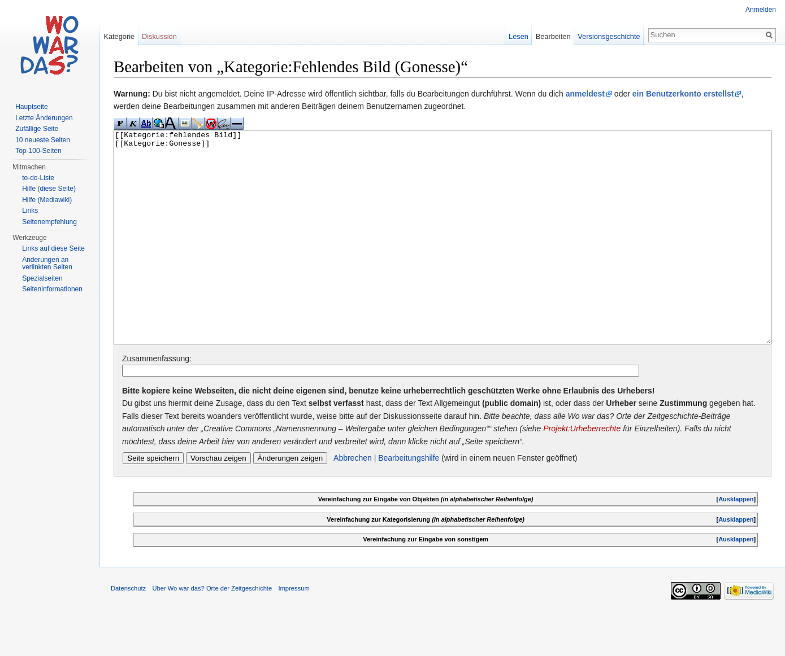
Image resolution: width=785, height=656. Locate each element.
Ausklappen (735, 541)
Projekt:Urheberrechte (582, 470)
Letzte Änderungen (43, 118)
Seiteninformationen (52, 289)
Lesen (518, 36)
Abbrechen (352, 500)
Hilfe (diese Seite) (49, 189)
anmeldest (585, 93)
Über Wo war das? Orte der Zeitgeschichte (212, 630)
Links (30, 211)
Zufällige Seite (36, 129)
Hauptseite (31, 107)
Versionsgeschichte (609, 36)
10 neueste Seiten (42, 140)
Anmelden (760, 10)
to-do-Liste (38, 178)
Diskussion (159, 36)
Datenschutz (128, 630)
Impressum (293, 630)
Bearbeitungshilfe (408, 500)
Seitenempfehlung (49, 222)
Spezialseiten (42, 278)
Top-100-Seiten (38, 151)
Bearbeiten (553, 36)
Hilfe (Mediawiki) (47, 200)
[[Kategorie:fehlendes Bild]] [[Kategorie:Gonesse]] (442, 258)
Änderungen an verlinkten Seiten (47, 264)
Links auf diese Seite (53, 248)
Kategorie (119, 36)
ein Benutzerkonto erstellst (683, 93)
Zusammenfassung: (157, 400)
